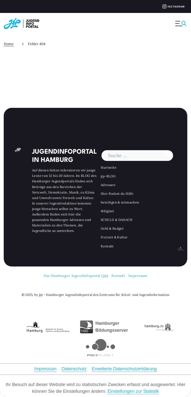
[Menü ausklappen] (181, 23)
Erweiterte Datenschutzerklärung (124, 368)
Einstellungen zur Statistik (133, 391)
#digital (107, 211)
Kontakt (107, 246)
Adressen (108, 185)
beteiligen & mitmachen (120, 202)
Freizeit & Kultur (114, 237)
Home (9, 44)
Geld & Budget (112, 228)
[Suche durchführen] (168, 155)
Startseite (108, 167)
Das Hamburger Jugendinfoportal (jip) (76, 275)
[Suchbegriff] (137, 155)
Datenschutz (74, 368)
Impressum (137, 275)
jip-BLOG (108, 176)
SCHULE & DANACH (117, 220)
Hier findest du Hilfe (117, 194)
